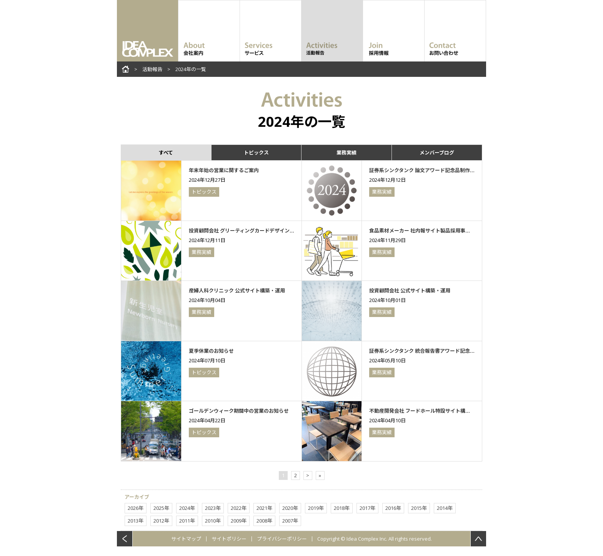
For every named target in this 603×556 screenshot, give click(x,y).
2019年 (316, 508)
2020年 (290, 508)
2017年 (367, 508)
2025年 (161, 508)
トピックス (256, 152)
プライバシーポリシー (282, 538)
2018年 (342, 508)
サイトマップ (186, 538)
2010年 (213, 520)
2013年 (135, 520)
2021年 (264, 508)
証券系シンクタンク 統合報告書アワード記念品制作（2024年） (440, 350)
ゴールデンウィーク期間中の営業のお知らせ (239, 410)
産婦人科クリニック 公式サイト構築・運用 (237, 290)
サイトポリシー (229, 538)
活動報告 (152, 69)
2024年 (187, 508)
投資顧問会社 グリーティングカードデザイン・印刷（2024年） (259, 230)
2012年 (161, 520)
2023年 (213, 508)
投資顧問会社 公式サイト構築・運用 (409, 290)
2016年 (393, 508)
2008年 (264, 520)
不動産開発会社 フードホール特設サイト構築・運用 (427, 410)
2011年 (187, 520)
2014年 (445, 508)
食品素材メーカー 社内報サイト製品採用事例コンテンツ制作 (437, 230)
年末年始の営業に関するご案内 (224, 170)
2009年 (239, 520)
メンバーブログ (437, 152)
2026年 (135, 508)
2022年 (239, 508)
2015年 (419, 508)
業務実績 (346, 152)
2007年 (290, 520)
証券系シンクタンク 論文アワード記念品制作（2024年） (432, 170)
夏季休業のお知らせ (211, 350)
